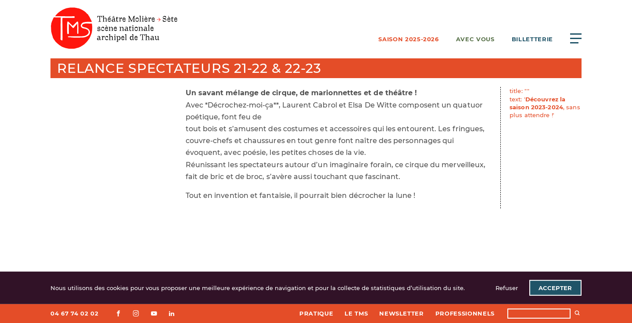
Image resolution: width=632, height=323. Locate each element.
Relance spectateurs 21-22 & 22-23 (189, 68)
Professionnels (465, 313)
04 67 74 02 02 (74, 313)
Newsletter (401, 313)
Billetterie (532, 39)
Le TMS (356, 313)
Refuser (507, 287)
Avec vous (475, 39)
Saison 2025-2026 (408, 39)
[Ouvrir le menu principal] (576, 38)
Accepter (555, 287)
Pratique (316, 313)
